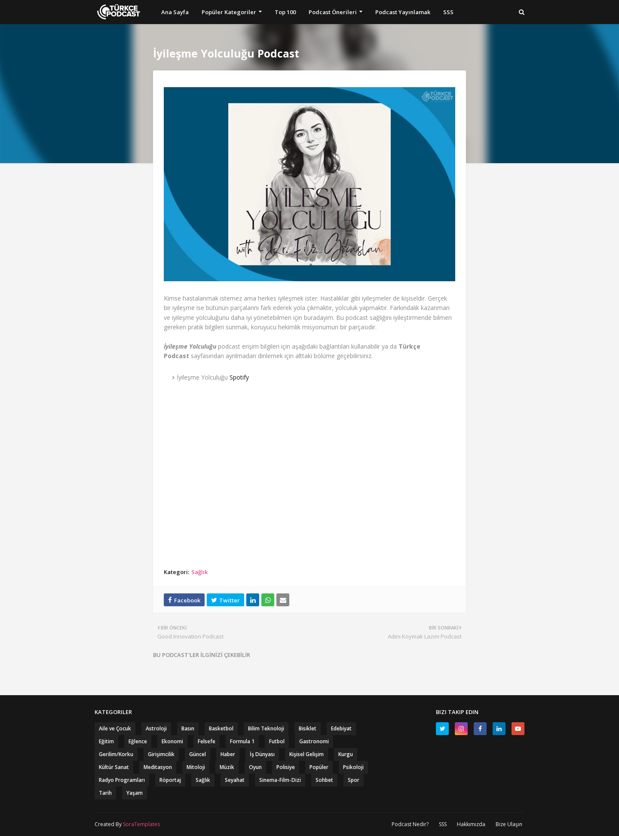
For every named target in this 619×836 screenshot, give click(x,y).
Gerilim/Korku (116, 754)
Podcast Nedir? (410, 824)
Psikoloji (353, 767)
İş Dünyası (262, 754)
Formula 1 (242, 741)
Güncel (197, 754)
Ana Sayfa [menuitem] (175, 12)
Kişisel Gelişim (306, 754)
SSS (443, 824)
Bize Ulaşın (509, 824)
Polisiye (285, 767)
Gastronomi (314, 741)
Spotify (239, 377)
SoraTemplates (141, 824)
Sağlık (199, 572)
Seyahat (235, 780)
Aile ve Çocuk (115, 728)
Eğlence (138, 741)
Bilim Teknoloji (266, 728)
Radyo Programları (122, 780)
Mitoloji (196, 767)
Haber (228, 754)
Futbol (277, 741)
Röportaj (170, 780)
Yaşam (134, 792)
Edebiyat (341, 728)
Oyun (255, 767)
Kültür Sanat (114, 767)
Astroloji (156, 728)
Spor (353, 780)
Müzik (227, 767)
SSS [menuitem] (448, 12)
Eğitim (106, 741)
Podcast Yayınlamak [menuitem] (402, 12)
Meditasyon (158, 767)
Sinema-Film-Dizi (280, 780)
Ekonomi (172, 741)
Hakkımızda (471, 824)
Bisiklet (307, 728)
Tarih (105, 792)
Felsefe (206, 741)
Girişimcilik (161, 754)
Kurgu (345, 754)
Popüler (319, 767)
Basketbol (221, 728)
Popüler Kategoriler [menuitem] (229, 12)
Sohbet (324, 780)
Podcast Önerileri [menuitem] (333, 12)
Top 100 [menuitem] (285, 12)
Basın (187, 728)
